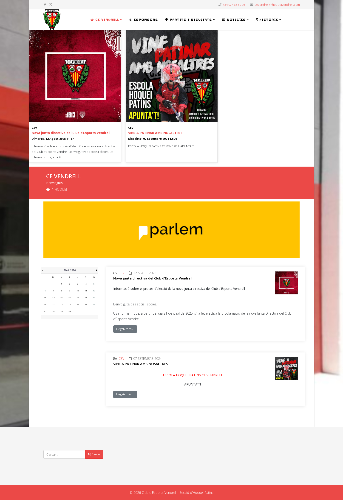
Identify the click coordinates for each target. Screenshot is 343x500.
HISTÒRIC (267, 20)
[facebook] (45, 4)
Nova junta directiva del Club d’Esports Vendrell (71, 133)
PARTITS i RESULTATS (188, 20)
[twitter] (50, 4)
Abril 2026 (70, 270)
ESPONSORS (143, 20)
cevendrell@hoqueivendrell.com (277, 5)
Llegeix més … (125, 329)
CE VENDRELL (105, 20)
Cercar (94, 454)
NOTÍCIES (234, 20)
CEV (34, 128)
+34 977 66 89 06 (234, 5)
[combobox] (64, 454)
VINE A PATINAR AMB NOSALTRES (155, 133)
